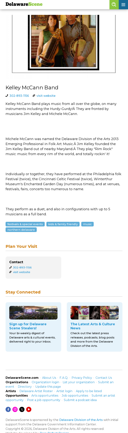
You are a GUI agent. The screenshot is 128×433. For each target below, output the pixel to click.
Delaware (24, 4)
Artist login (64, 391)
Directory (25, 386)
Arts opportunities (44, 395)
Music (87, 224)
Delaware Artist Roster (36, 391)
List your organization (79, 382)
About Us (49, 378)
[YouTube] (28, 409)
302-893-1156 (19, 96)
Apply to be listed (89, 391)
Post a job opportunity (43, 400)
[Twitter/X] (21, 409)
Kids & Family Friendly (63, 224)
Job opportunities (75, 395)
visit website (46, 96)
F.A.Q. (64, 378)
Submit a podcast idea (80, 400)
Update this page (48, 386)
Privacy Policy (82, 378)
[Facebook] (8, 409)
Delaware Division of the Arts (81, 420)
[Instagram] (15, 409)
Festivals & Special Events (25, 224)
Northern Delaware (21, 229)
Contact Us (104, 378)
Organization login (45, 382)
